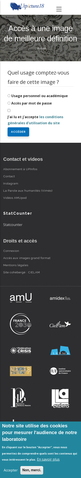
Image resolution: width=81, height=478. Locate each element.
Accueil (41, 48)
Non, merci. (31, 470)
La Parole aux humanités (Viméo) (28, 190)
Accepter (11, 470)
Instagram (10, 183)
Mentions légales (15, 265)
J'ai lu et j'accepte (35, 120)
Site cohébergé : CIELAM (21, 272)
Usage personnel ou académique (39, 95)
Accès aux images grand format (27, 258)
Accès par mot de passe (31, 103)
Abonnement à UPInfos (20, 169)
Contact (9, 176)
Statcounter (12, 224)
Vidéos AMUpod (15, 197)
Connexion (11, 250)
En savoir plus (48, 459)
